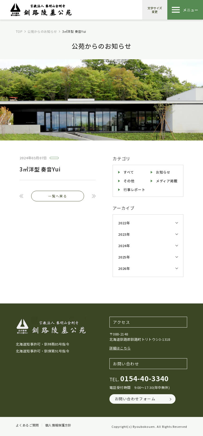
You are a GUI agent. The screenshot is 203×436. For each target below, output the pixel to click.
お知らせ (163, 172)
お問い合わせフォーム (135, 398)
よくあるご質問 (27, 425)
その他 (128, 181)
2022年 (124, 222)
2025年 (124, 257)
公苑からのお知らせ (42, 31)
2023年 (124, 234)
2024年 (124, 245)
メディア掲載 (167, 181)
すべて (128, 172)
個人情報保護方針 (58, 425)
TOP (19, 31)
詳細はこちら (120, 348)
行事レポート (134, 189)
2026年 (124, 268)
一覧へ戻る (57, 196)
